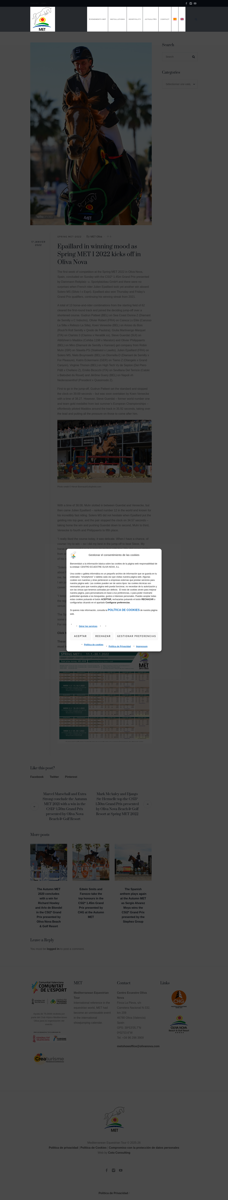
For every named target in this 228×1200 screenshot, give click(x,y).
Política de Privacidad (120, 646)
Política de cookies (93, 644)
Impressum (141, 646)
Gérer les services (88, 626)
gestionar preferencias (136, 636)
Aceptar (80, 636)
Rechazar (103, 636)
